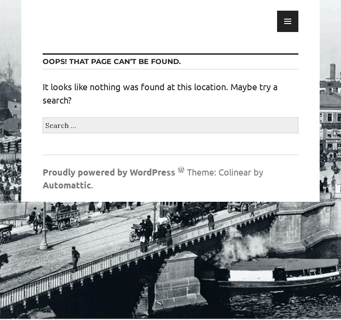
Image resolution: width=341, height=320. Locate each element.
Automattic (67, 185)
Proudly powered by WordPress (109, 172)
